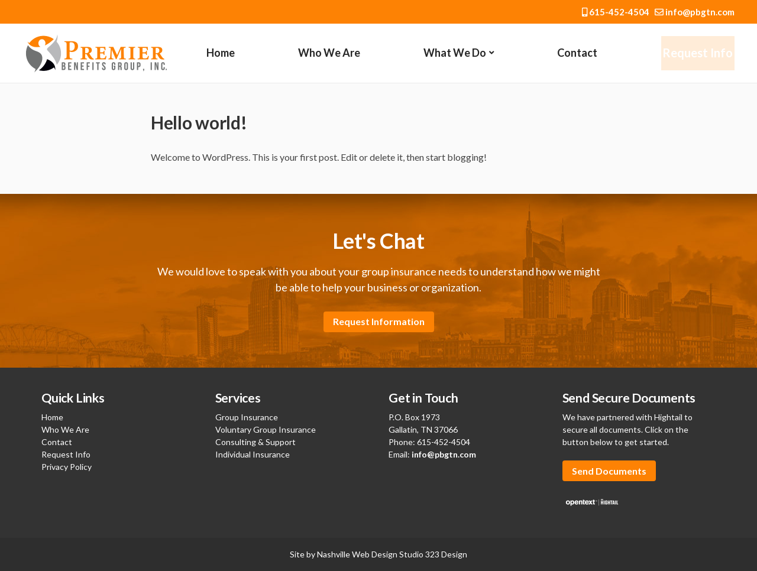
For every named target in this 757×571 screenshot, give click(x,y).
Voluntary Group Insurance (265, 429)
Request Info (697, 53)
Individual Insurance (252, 454)
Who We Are (328, 53)
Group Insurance (246, 417)
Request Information (379, 321)
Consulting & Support (255, 442)
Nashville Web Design (357, 554)
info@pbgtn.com (695, 12)
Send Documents (609, 470)
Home (220, 53)
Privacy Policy (66, 467)
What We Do (454, 53)
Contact (576, 53)
